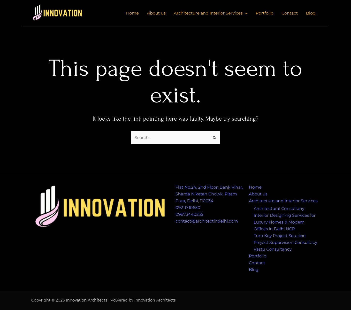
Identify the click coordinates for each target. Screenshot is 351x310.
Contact (290, 13)
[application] (245, 13)
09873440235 (189, 214)
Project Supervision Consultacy (285, 242)
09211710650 (188, 207)
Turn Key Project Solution (280, 235)
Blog (311, 13)
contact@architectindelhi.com (207, 221)
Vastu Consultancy (273, 249)
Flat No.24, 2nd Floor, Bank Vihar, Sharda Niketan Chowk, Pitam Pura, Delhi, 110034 (209, 194)
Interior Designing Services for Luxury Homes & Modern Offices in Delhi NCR (285, 222)
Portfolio (264, 13)
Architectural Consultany (279, 208)
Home (132, 13)
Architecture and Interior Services (210, 13)
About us (156, 13)
